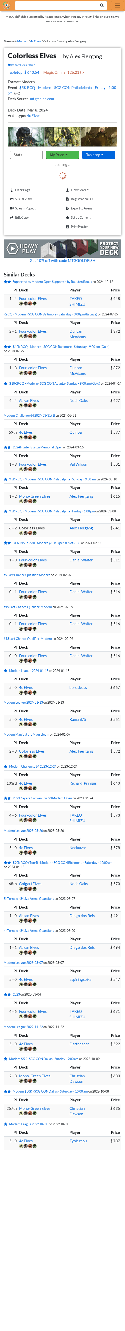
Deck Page (19, 190)
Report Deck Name (21, 64)
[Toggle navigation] (117, 5)
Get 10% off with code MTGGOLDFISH (62, 260)
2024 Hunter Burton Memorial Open (37, 447)
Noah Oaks (79, 400)
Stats (18, 155)
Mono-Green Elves (34, 496)
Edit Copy (19, 217)
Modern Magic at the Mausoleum (26, 734)
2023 (16, 994)
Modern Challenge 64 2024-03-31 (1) (29, 415)
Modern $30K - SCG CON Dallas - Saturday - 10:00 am (50, 1091)
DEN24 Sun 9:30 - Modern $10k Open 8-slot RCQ (46, 543)
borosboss (78, 687)
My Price (57, 155)
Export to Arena (78, 208)
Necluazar (78, 847)
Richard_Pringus (83, 783)
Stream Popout (22, 208)
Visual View (20, 199)
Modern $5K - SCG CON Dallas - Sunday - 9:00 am (43, 1059)
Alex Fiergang (81, 496)
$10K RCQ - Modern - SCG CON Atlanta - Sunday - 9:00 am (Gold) (54, 383)
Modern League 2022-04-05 (28, 1124)
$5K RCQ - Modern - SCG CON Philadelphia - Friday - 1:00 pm (52, 511)
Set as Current (77, 217)
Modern (22, 41)
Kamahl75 (78, 719)
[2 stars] (8, 282)
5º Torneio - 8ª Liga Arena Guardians (29, 899)
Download (84, 189)
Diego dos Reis (82, 915)
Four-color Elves (33, 298)
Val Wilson (78, 464)
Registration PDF (79, 199)
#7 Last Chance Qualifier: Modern (27, 575)
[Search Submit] (102, 5)
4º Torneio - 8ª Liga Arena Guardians (29, 931)
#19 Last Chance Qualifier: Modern (28, 607)
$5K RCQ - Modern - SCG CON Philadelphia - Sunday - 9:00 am (52, 479)
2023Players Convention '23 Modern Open (42, 798)
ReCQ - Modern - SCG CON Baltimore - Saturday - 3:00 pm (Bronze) (50, 314)
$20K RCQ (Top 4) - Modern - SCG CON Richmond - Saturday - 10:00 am (62, 863)
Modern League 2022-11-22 (23, 1027)
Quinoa (76, 432)
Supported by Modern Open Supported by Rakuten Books (52, 282)
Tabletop (93, 155)
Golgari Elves (30, 883)
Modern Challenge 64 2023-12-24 (32, 766)
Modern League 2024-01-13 (23, 702)
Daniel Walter (81, 560)
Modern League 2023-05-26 (23, 831)
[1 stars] (6, 383)
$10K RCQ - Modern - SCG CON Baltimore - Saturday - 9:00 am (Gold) (61, 347)
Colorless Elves (32, 751)
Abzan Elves (29, 400)
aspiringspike (81, 979)
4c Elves (35, 41)
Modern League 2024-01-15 (28, 671)
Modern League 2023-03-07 (23, 963)
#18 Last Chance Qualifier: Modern (28, 639)
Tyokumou (78, 1141)
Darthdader (79, 1044)
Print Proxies (76, 226)
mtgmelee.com (42, 98)
